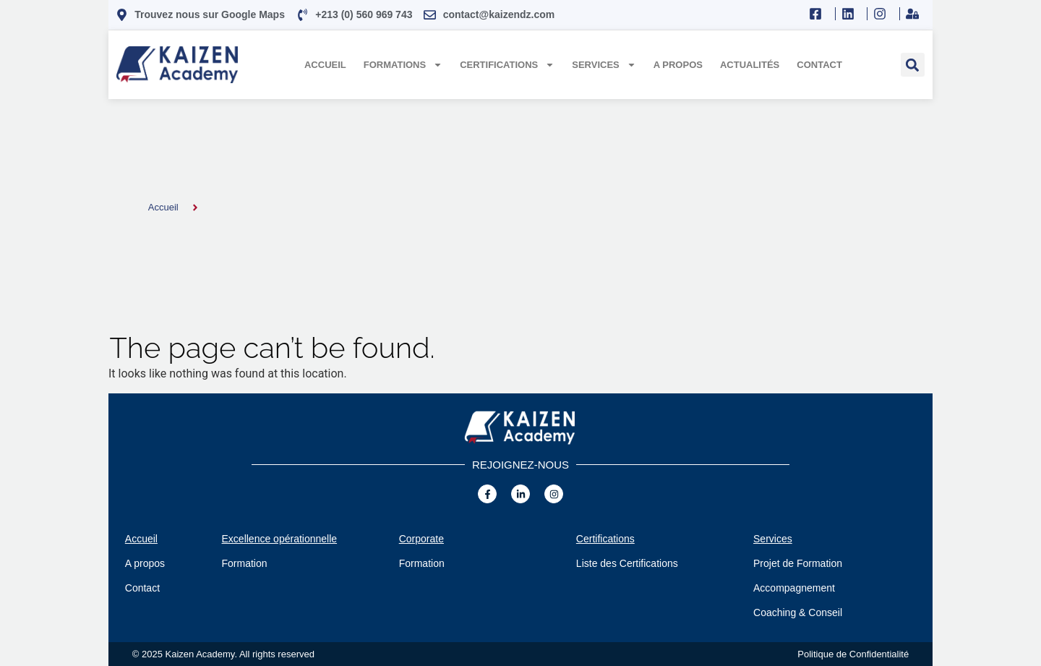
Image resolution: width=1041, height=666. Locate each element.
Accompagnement (794, 588)
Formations (403, 65)
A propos (678, 64)
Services (604, 65)
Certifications (507, 65)
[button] (913, 65)
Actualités (749, 64)
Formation (244, 563)
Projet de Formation (797, 563)
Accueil (325, 64)
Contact (819, 64)
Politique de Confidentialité (853, 654)
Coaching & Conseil (797, 612)
